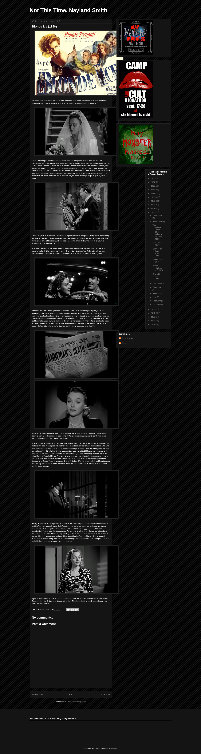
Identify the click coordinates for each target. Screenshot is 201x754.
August (156, 293)
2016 (153, 212)
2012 (153, 321)
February (157, 301)
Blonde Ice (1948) (157, 260)
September (157, 287)
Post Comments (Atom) (76, 702)
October (156, 283)
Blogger (114, 749)
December (157, 216)
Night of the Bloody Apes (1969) (157, 252)
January (156, 305)
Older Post (105, 694)
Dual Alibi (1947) (156, 244)
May (155, 297)
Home (71, 694)
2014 (153, 313)
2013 (153, 317)
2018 (153, 205)
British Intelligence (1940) (157, 268)
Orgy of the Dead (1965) (157, 276)
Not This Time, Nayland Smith (68, 10)
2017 (153, 208)
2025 (153, 178)
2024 (153, 182)
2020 (153, 197)
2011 (153, 324)
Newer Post (37, 694)
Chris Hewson (127, 338)
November (157, 222)
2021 (153, 193)
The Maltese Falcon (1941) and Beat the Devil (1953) (157, 232)
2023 (153, 186)
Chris (123, 343)
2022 (153, 190)
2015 (153, 309)
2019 (153, 201)
